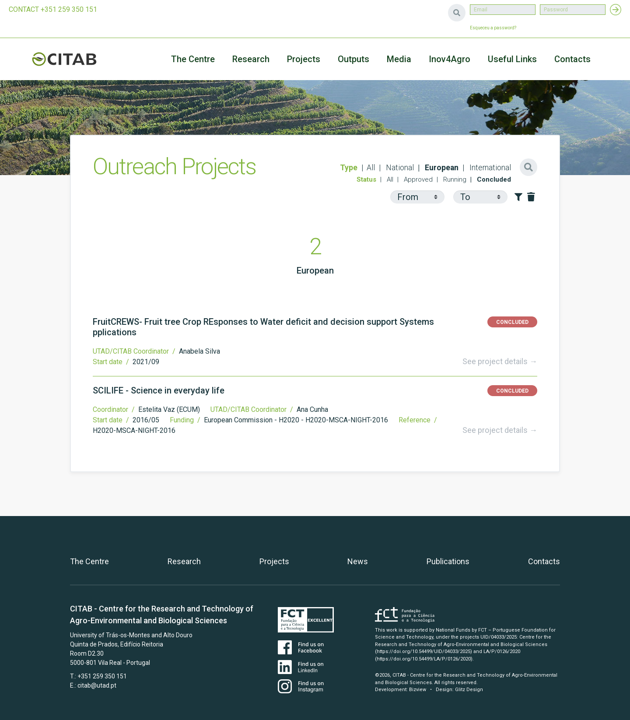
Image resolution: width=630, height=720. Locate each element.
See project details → (499, 361)
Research (251, 59)
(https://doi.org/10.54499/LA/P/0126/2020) (423, 659)
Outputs (353, 59)
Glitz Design (469, 689)
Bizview (417, 689)
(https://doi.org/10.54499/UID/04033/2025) (423, 651)
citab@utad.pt (96, 685)
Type (348, 167)
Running (453, 179)
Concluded (493, 179)
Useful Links (512, 59)
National (399, 167)
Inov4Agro (449, 59)
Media (399, 59)
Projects (274, 561)
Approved (417, 179)
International (489, 167)
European (440, 167)
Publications (448, 561)
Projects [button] (303, 59)
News (357, 561)
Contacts (572, 59)
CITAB (74, 59)
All (371, 167)
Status (366, 179)
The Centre (193, 59)
